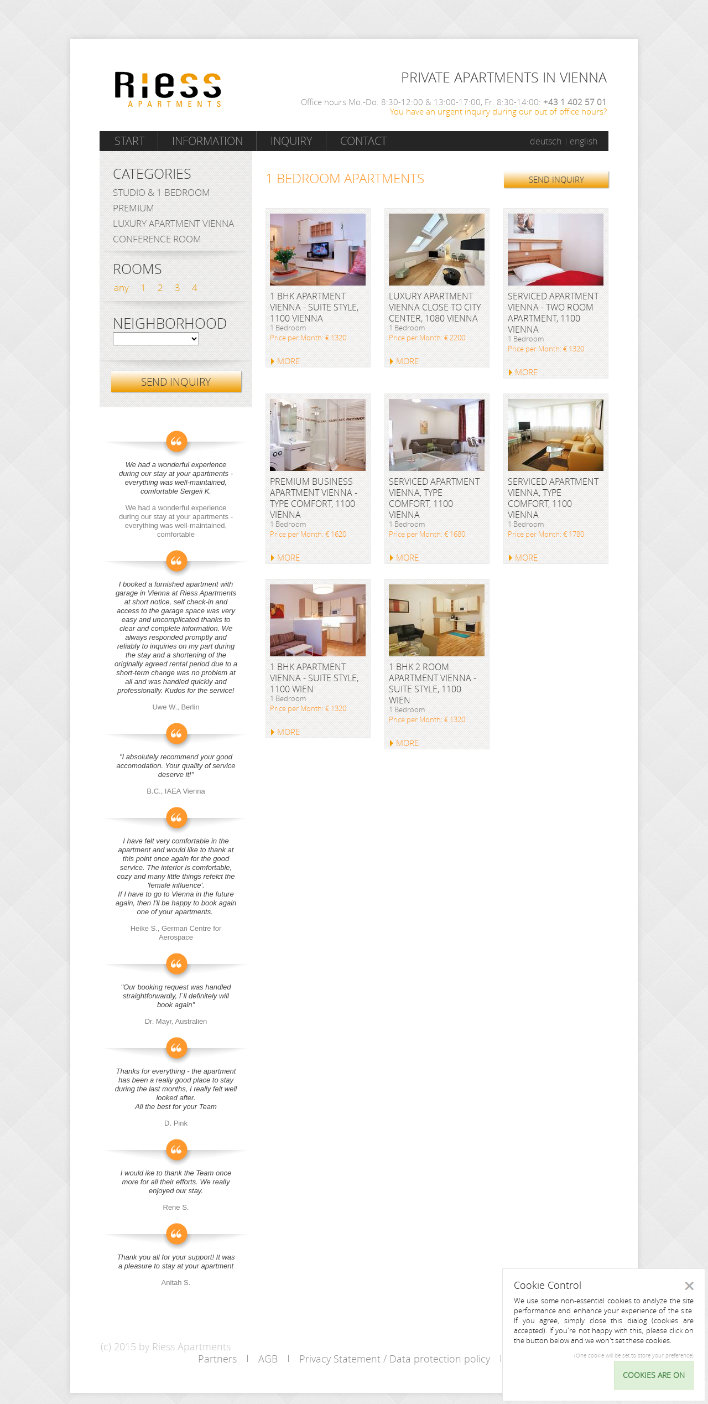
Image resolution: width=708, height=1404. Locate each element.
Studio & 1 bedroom (161, 192)
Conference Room (157, 238)
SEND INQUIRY (556, 179)
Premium (133, 207)
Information (207, 140)
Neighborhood (170, 323)
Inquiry (291, 140)
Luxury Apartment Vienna (173, 223)
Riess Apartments (168, 89)
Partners (217, 1358)
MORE (288, 360)
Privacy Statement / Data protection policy (394, 1358)
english (583, 141)
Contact (363, 140)
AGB (268, 1358)
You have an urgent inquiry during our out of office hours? (498, 111)
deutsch (545, 141)
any (121, 287)
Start (129, 140)
